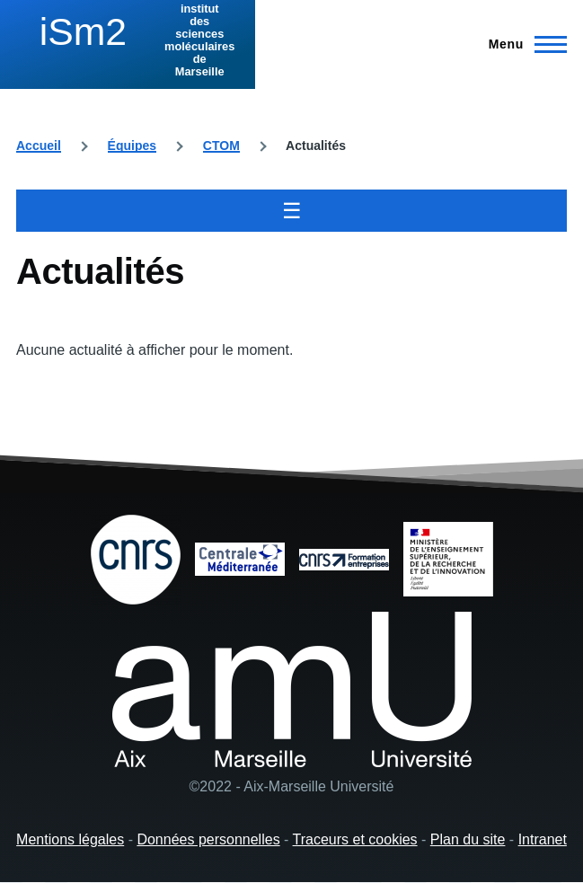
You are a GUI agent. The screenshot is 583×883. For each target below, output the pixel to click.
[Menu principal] (522, 44)
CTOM (221, 145)
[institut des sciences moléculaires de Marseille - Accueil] (127, 40)
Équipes (132, 145)
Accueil (38, 145)
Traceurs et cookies (355, 839)
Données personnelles (208, 839)
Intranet (542, 839)
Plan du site (468, 839)
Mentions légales (70, 839)
